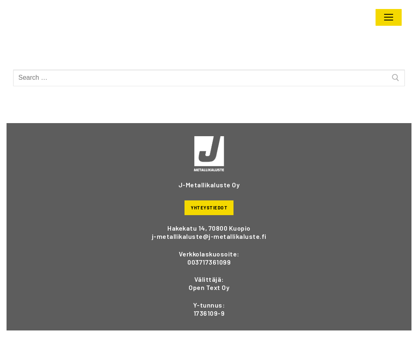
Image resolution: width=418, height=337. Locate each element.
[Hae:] (209, 78)
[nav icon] (389, 17)
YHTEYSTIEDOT (209, 207)
